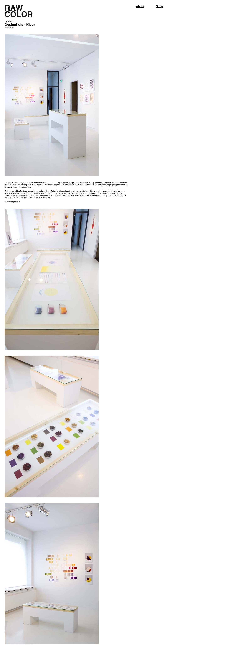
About (140, 6)
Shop (159, 6)
